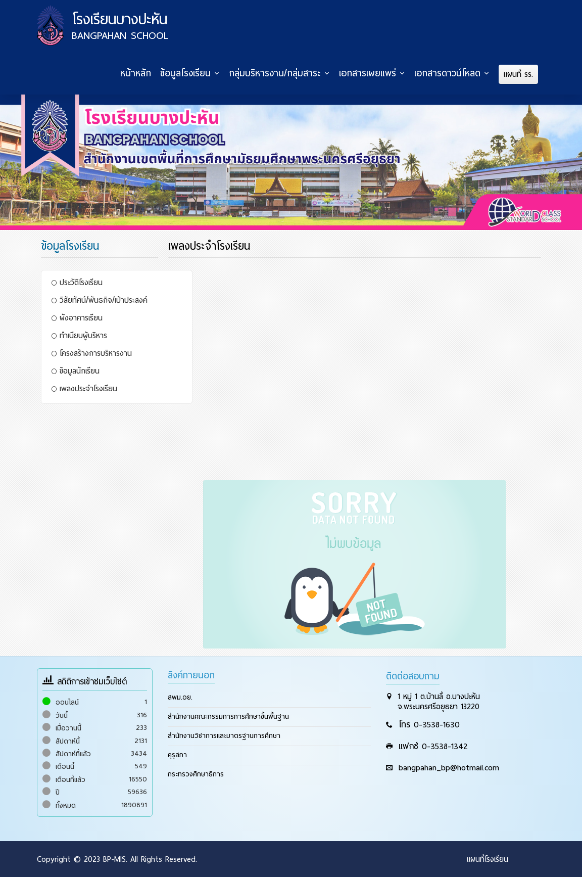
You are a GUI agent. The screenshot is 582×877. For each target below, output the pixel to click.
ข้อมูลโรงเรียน (188, 73)
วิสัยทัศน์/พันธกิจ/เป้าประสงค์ (100, 299)
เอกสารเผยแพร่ (369, 73)
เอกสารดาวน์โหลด (448, 73)
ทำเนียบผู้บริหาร (79, 335)
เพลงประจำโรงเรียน (84, 388)
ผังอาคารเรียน (77, 317)
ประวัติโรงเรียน (77, 282)
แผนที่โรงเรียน (487, 858)
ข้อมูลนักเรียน (76, 370)
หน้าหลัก (138, 73)
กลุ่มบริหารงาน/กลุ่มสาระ (277, 73)
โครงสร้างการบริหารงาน (92, 352)
